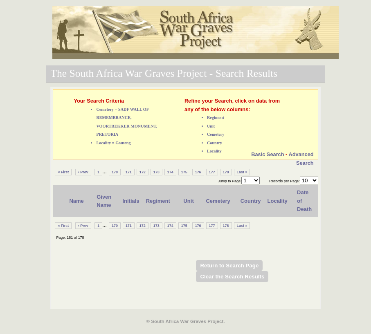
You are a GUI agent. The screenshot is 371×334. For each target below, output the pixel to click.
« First (63, 172)
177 (212, 172)
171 (129, 172)
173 (156, 172)
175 (184, 172)
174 (170, 172)
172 (142, 172)
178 (226, 172)
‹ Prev (83, 172)
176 (198, 172)
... (104, 171)
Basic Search (267, 154)
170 (115, 172)
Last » (242, 172)
